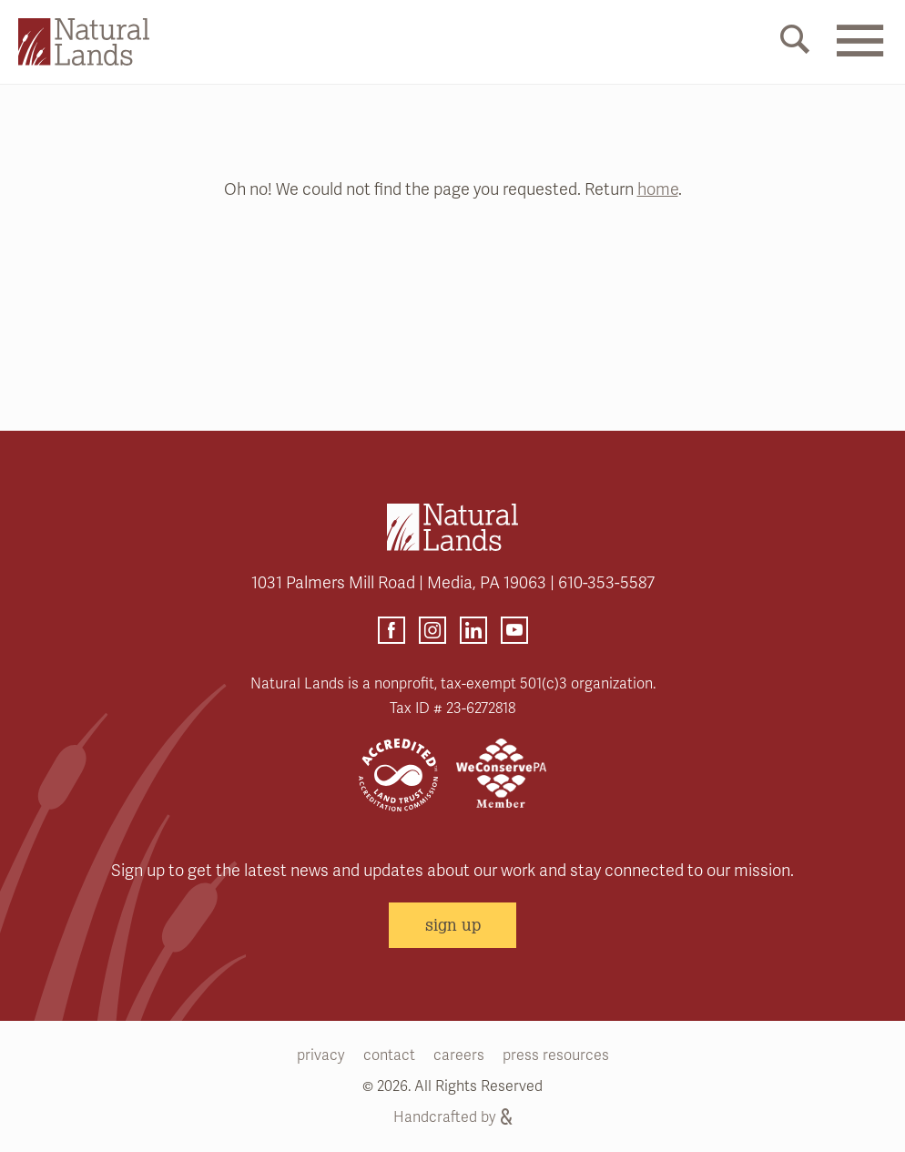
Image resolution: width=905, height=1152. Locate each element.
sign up (453, 924)
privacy (321, 1055)
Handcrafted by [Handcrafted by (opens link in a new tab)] (452, 1117)
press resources (556, 1055)
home (657, 189)
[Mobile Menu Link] (859, 52)
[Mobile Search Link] (794, 43)
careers (458, 1055)
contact (389, 1055)
